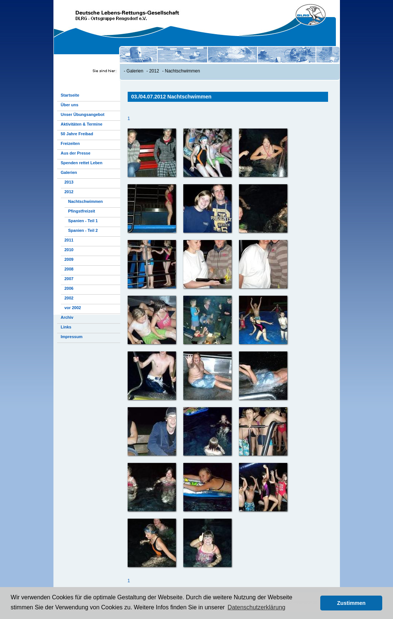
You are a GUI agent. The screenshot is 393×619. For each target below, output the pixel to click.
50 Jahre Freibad (77, 134)
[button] (313, 603)
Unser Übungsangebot (83, 114)
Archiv (67, 317)
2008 (69, 269)
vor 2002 (73, 307)
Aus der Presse (76, 153)
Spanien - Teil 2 (83, 230)
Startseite (70, 95)
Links (66, 327)
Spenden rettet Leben (81, 163)
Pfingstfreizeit (81, 211)
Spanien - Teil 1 (83, 220)
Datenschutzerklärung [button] (256, 607)
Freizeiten (70, 143)
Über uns (70, 105)
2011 (69, 240)
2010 (69, 249)
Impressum (72, 336)
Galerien (135, 71)
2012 (154, 71)
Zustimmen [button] (351, 603)
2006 (69, 288)
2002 (69, 298)
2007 (69, 278)
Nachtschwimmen (182, 71)
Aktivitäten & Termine (81, 124)
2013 (69, 182)
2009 (69, 259)
